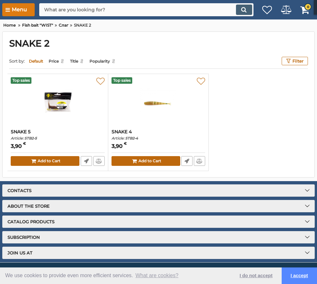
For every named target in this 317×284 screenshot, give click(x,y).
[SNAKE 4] (158, 101)
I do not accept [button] (256, 275)
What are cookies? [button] (157, 275)
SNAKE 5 (58, 135)
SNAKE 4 (158, 135)
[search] (140, 9)
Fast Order (86, 161)
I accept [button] (299, 275)
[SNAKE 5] (58, 101)
